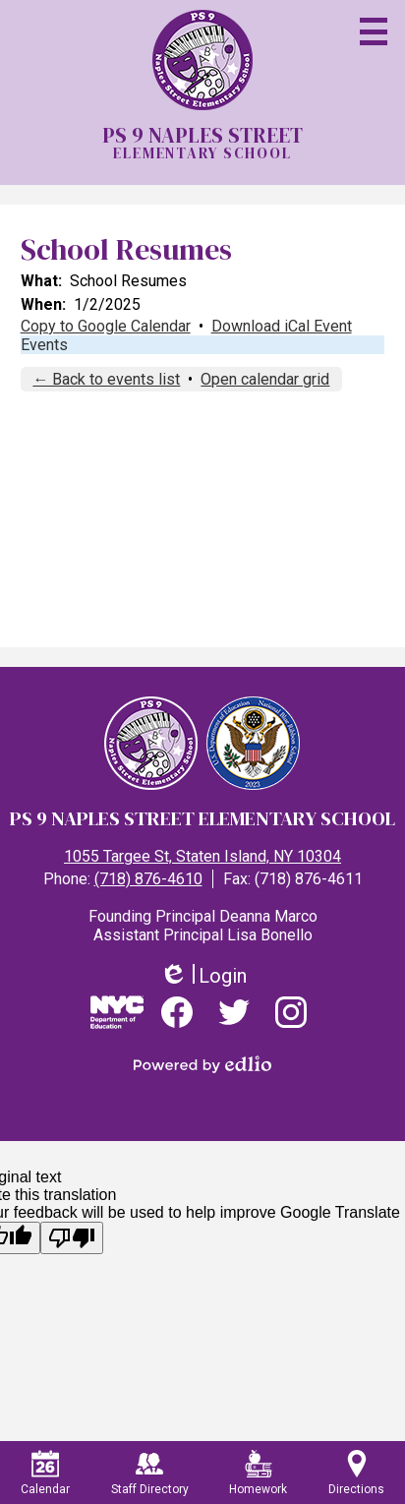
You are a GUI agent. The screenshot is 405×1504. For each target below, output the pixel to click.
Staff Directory (150, 1473)
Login (203, 976)
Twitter (234, 1018)
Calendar (45, 1473)
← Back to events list (106, 379)
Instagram (291, 1018)
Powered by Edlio (202, 1064)
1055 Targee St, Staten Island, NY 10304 (202, 856)
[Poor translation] (71, 1238)
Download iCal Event (281, 326)
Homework (258, 1473)
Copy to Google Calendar (106, 326)
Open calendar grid (265, 379)
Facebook (177, 1018)
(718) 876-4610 (148, 879)
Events (44, 344)
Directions (356, 1473)
